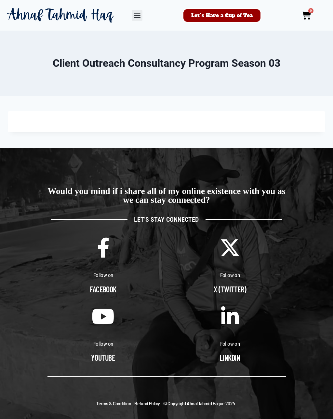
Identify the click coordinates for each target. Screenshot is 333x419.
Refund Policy (147, 403)
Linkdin (230, 357)
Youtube (103, 357)
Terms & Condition (113, 403)
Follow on (103, 275)
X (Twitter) (230, 289)
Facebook (103, 289)
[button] (137, 15)
